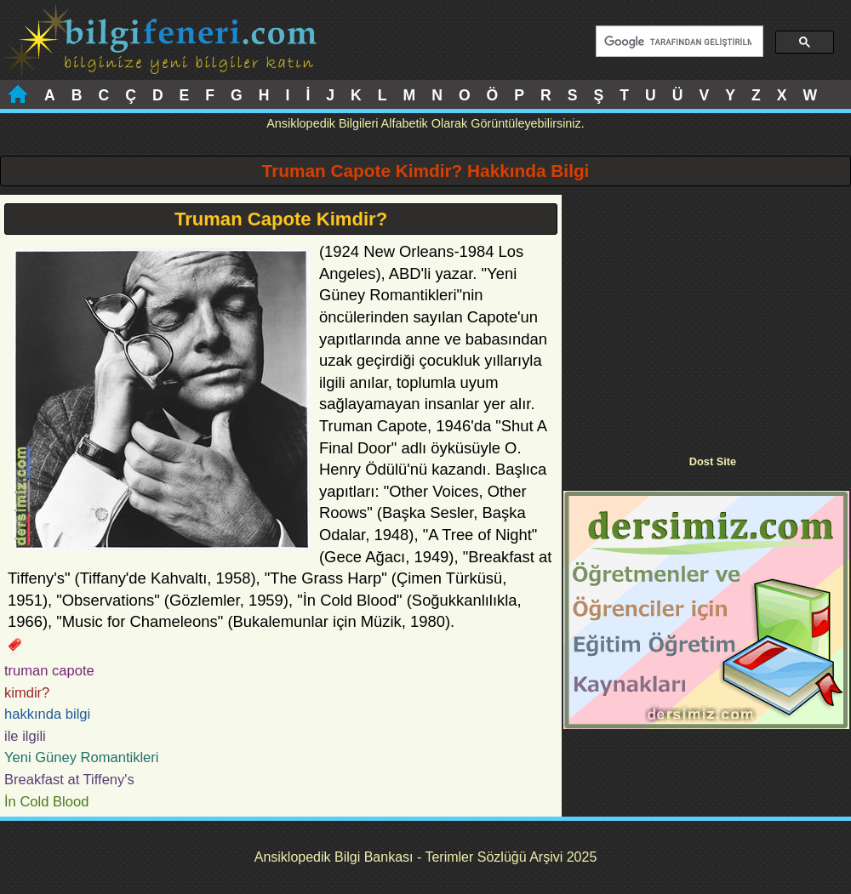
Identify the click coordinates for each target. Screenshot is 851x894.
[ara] (677, 41)
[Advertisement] (706, 314)
